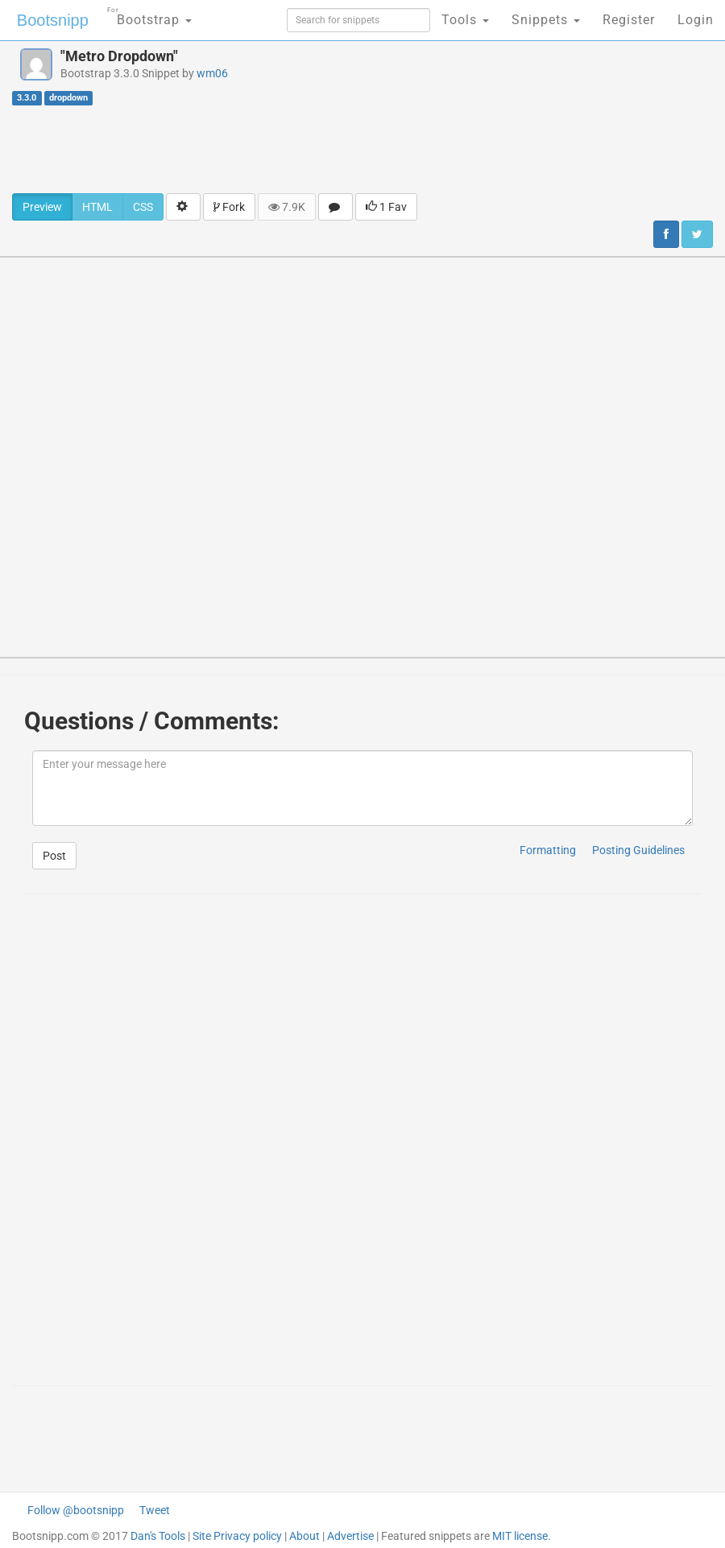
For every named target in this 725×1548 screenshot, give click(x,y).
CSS (143, 206)
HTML (97, 206)
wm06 (212, 73)
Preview (42, 206)
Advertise (350, 1535)
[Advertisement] (362, 149)
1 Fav (386, 206)
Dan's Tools (157, 1535)
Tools (465, 19)
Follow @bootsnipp (75, 1510)
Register (629, 19)
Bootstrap (149, 14)
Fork (229, 206)
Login (695, 19)
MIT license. (521, 1535)
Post (54, 855)
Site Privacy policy (237, 1535)
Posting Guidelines (638, 850)
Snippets (546, 19)
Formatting (548, 850)
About (304, 1535)
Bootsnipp (53, 20)
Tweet (154, 1510)
